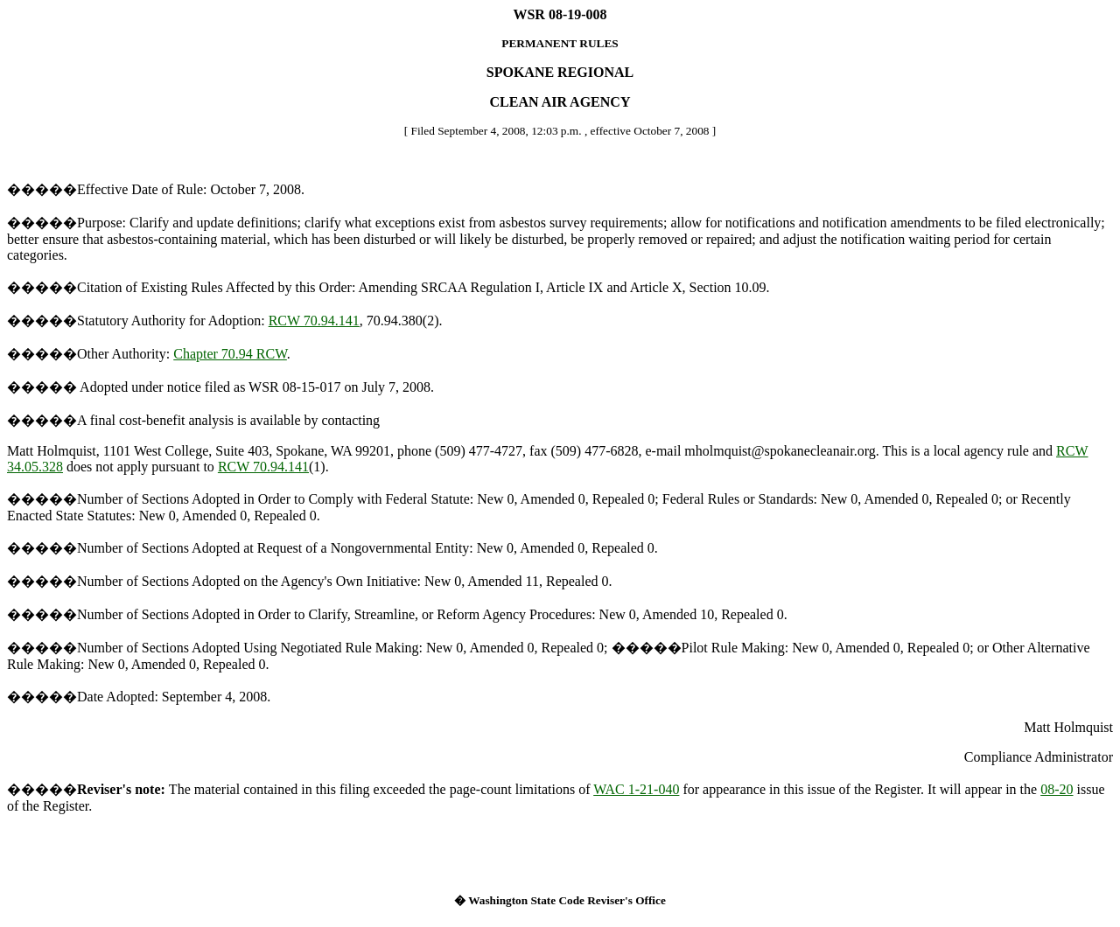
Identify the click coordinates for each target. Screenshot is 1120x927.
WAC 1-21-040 (636, 789)
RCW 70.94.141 (314, 320)
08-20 (1056, 789)
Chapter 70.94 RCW (230, 353)
